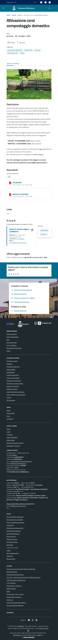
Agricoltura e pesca (12, 361)
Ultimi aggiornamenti (13, 553)
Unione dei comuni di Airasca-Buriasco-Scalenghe (21, 569)
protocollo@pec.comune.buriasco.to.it (21, 461)
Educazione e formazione (14, 381)
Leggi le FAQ (10, 525)
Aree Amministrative (13, 337)
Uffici (8, 340)
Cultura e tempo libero (13, 378)
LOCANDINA (16, 182)
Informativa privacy (12, 542)
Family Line (10, 600)
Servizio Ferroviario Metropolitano (16, 603)
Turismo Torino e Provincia (14, 586)
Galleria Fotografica (12, 437)
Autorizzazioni (11, 372)
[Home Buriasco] (23, 8)
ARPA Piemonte (11, 589)
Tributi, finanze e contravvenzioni (16, 395)
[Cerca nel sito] (49, 8)
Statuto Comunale (12, 539)
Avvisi (20, 15)
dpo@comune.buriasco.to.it (18, 506)
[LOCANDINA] (10, 182)
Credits (9, 550)
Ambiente (9, 364)
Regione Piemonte (12, 572)
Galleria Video (10, 440)
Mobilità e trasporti (12, 389)
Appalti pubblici (11, 369)
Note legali (10, 545)
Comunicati (10, 419)
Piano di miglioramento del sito (15, 522)
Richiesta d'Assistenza (13, 534)
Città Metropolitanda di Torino (15, 575)
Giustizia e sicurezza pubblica (15, 383)
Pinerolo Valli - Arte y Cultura (15, 594)
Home (8, 15)
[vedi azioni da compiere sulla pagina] (21, 42)
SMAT (8, 591)
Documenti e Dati (12, 342)
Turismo (9, 397)
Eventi (8, 429)
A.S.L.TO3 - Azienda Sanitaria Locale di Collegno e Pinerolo (23, 577)
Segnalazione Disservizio (14, 531)
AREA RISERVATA (28, 637)
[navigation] (3, 8)
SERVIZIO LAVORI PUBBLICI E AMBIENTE (19, 230)
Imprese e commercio (13, 386)
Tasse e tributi (11, 413)
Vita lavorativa (11, 400)
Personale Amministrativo (14, 348)
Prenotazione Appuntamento (15, 528)
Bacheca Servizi (11, 536)
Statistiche (10, 556)
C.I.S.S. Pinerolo (11, 583)
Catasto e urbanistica (13, 375)
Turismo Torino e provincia (14, 597)
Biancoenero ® (17, 635)
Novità (14, 15)
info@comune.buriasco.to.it (18, 463)
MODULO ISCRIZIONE (20, 194)
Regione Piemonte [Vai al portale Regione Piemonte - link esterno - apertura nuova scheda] (11, 2)
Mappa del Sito (11, 559)
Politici (8, 351)
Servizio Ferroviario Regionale (15, 605)
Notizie (9, 410)
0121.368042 (13, 455)
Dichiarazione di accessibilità (15, 520)
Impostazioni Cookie (12, 548)
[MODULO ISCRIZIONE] (10, 194)
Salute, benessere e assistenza (15, 392)
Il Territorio (10, 435)
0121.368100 (20, 239)
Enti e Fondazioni (12, 345)
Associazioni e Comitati (13, 446)
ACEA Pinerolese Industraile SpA (16, 580)
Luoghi (8, 432)
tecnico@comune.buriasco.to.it (18, 243)
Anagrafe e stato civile (13, 367)
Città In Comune (43, 628)
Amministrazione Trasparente (15, 517)
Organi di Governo (12, 334)
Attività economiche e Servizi (15, 443)
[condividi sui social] (11, 42)
